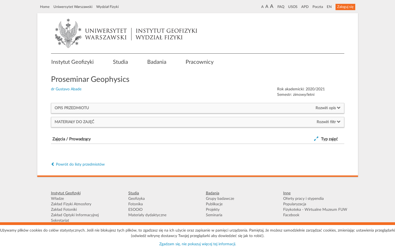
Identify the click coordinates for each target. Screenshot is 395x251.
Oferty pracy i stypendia (303, 199)
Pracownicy (200, 62)
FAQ (280, 6)
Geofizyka (136, 199)
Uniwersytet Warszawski (72, 6)
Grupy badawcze (220, 199)
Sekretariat (60, 221)
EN (329, 6)
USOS (292, 6)
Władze (57, 199)
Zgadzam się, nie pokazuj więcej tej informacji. (197, 244)
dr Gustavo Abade (66, 89)
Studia (120, 62)
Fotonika (135, 204)
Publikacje (214, 204)
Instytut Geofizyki (72, 62)
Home (45, 6)
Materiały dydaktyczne (147, 215)
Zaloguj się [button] (345, 6)
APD (305, 6)
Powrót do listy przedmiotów (78, 164)
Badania (156, 62)
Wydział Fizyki (107, 6)
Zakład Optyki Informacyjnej (75, 215)
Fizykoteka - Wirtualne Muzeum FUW (315, 210)
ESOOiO (135, 210)
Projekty (213, 210)
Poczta (317, 6)
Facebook (291, 215)
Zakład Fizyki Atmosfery (71, 204)
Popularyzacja (294, 204)
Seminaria (214, 215)
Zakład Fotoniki (64, 210)
